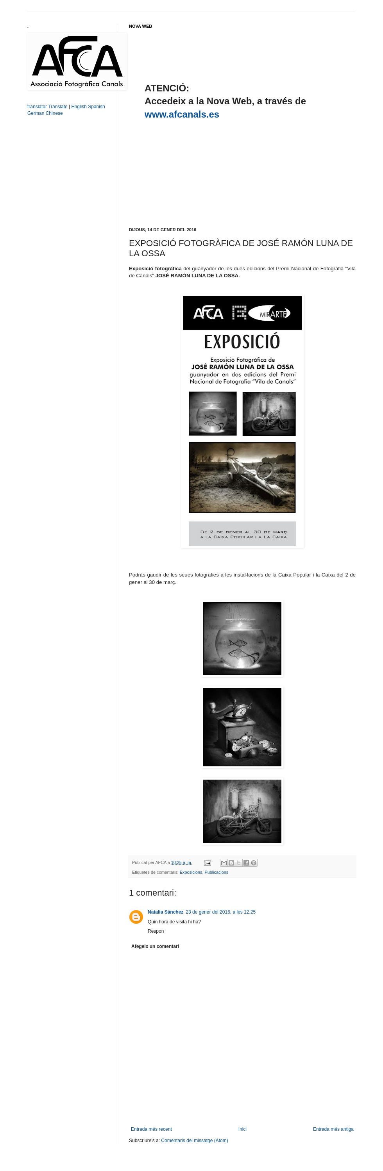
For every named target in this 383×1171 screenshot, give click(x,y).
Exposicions (191, 872)
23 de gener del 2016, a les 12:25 (221, 912)
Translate (58, 106)
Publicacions (216, 872)
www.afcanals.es (182, 114)
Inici (242, 1129)
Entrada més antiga (333, 1129)
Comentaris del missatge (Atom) (194, 1140)
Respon (156, 931)
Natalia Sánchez (165, 912)
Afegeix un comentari (155, 946)
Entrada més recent (151, 1129)
